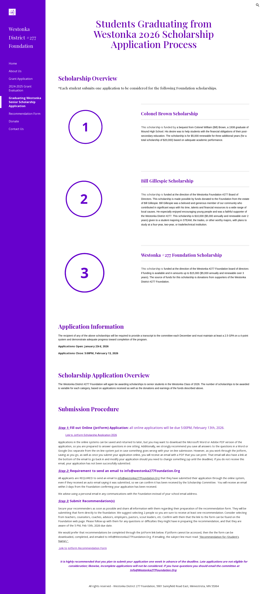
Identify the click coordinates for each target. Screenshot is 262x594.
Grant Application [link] (21, 79)
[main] (153, 34)
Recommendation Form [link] (24, 114)
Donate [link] (14, 121)
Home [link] (13, 63)
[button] (257, 5)
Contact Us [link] (16, 129)
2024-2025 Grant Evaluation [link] (20, 88)
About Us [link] (15, 71)
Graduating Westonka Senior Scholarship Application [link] (25, 102)
